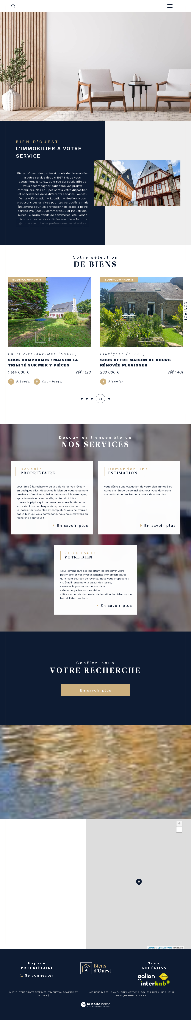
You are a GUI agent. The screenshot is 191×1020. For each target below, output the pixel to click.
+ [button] (179, 824)
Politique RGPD (125, 995)
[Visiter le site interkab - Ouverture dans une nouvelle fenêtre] (155, 983)
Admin (155, 992)
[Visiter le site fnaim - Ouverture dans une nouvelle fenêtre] (163, 977)
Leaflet (151, 948)
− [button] (179, 829)
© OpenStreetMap (164, 948)
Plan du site (118, 992)
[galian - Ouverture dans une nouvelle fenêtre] (146, 976)
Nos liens (167, 992)
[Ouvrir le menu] (170, 6)
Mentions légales (139, 992)
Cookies (141, 995)
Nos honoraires (98, 992)
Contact (186, 311)
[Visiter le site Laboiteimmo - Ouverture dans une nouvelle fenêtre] (95, 1008)
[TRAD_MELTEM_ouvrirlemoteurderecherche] (13, 6)
